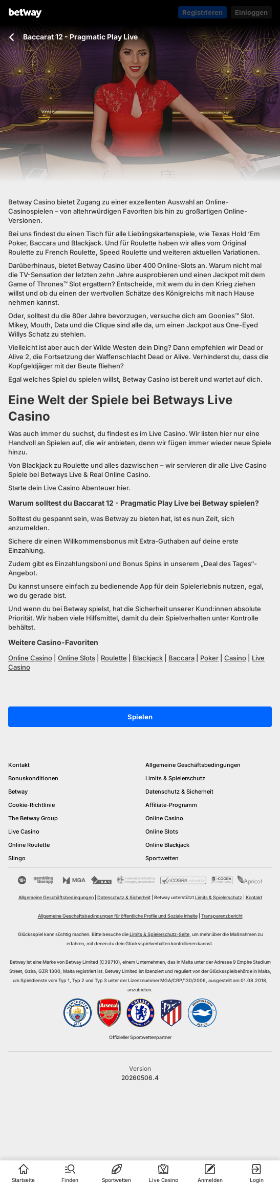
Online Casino (30, 658)
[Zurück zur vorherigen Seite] (11, 37)
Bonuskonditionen (33, 778)
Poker (209, 658)
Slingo (17, 858)
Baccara (181, 658)
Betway (18, 791)
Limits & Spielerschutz (175, 778)
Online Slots (76, 658)
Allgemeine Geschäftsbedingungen (193, 764)
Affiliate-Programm (171, 804)
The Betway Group (33, 818)
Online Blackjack (167, 844)
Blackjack (148, 658)
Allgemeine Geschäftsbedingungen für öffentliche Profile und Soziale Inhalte (118, 916)
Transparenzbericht (222, 916)
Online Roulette (29, 844)
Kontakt (19, 764)
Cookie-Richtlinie (31, 804)
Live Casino (23, 831)
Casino (235, 658)
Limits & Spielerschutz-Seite (159, 934)
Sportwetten (162, 858)
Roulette (114, 658)
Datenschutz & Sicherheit (179, 791)
